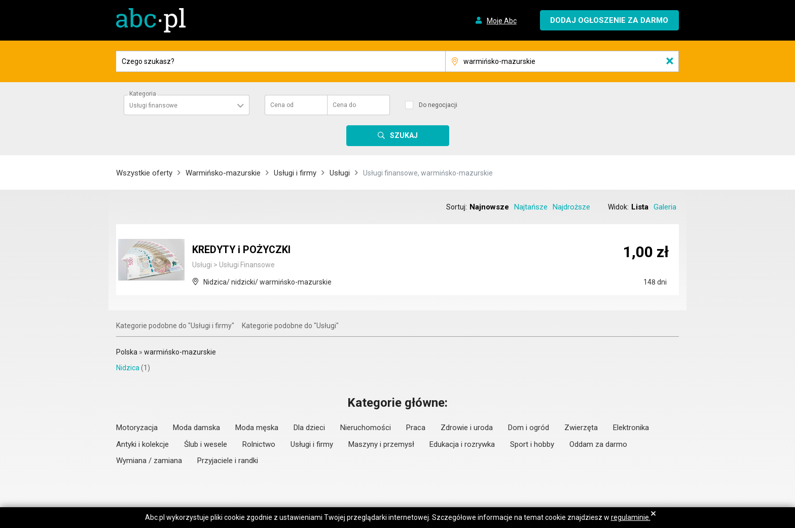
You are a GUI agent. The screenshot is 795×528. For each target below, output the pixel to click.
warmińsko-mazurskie (180, 352)
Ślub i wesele (205, 444)
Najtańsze (531, 207)
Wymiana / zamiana (149, 460)
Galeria (665, 207)
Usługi (340, 173)
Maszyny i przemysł (381, 444)
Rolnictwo (258, 444)
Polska (126, 352)
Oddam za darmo (598, 444)
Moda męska (256, 427)
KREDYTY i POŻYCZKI (242, 250)
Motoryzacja (137, 427)
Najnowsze (489, 207)
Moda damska (196, 427)
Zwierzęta (581, 427)
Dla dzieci (309, 427)
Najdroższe (571, 207)
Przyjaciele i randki (227, 460)
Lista (639, 207)
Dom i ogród (528, 427)
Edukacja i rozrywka (462, 444)
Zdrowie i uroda (467, 427)
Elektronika (631, 427)
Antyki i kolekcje (142, 444)
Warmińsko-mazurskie (223, 173)
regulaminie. (631, 517)
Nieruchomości (365, 427)
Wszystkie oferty (144, 173)
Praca (415, 427)
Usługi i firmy (295, 173)
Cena (282, 105)
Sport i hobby (532, 444)
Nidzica (127, 368)
